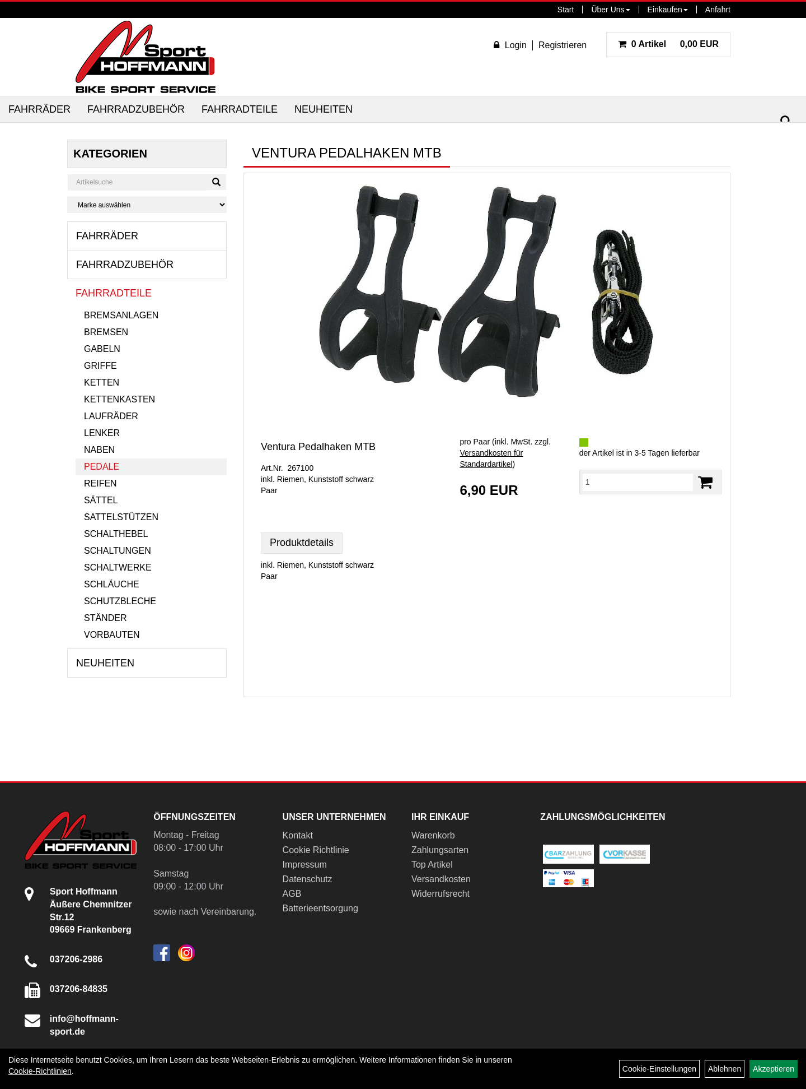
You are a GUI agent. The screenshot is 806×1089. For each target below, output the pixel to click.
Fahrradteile (240, 109)
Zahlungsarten (439, 850)
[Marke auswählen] (147, 205)
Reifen (100, 483)
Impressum (305, 864)
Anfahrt (717, 9)
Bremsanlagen (121, 315)
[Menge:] (638, 482)
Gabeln (102, 349)
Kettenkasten (119, 399)
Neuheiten (323, 109)
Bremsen (106, 332)
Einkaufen (668, 9)
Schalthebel (116, 534)
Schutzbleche (120, 601)
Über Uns (610, 9)
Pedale (101, 466)
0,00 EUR (668, 44)
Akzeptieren (773, 1068)
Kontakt (298, 835)
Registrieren (562, 45)
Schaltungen (117, 550)
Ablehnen (724, 1068)
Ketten (101, 382)
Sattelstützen (121, 517)
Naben (99, 450)
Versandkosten (441, 879)
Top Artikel (432, 864)
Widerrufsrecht (440, 893)
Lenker (102, 433)
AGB (292, 893)
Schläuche (111, 584)
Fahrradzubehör (136, 109)
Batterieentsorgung (320, 908)
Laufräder (111, 416)
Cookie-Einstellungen (659, 1068)
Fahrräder (39, 109)
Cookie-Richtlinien (40, 1071)
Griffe (100, 365)
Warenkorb (433, 835)
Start (565, 9)
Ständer (105, 618)
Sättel (101, 500)
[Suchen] (786, 121)
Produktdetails (302, 542)
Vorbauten (112, 635)
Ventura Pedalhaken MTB (318, 446)
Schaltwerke (118, 567)
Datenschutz (307, 879)
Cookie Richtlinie (316, 850)
